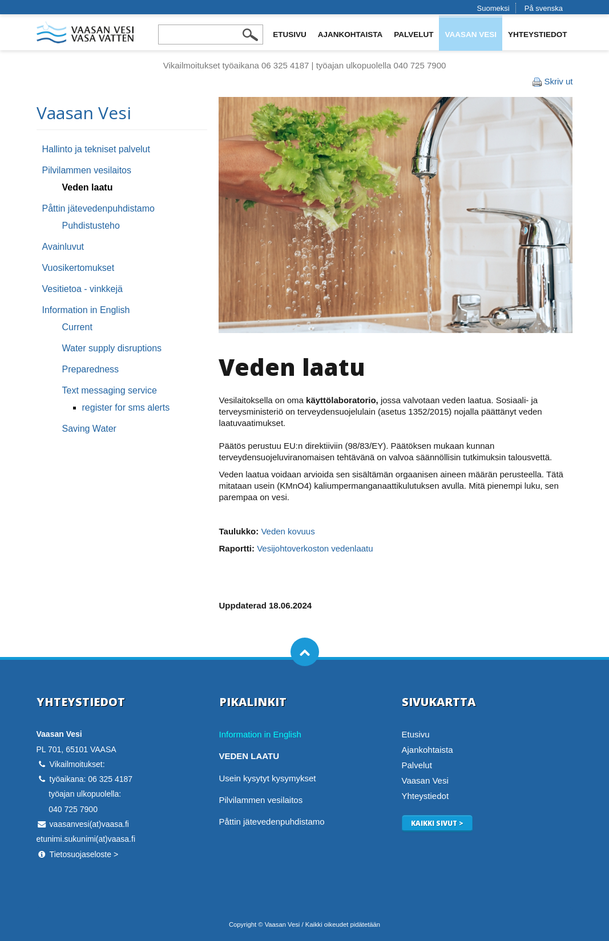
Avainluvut (63, 247)
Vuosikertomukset (78, 268)
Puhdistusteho (91, 225)
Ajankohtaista (350, 34)
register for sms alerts (126, 407)
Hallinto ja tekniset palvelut (96, 149)
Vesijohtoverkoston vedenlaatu (315, 548)
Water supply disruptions (112, 348)
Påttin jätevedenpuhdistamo (98, 208)
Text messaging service (109, 390)
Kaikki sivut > (437, 823)
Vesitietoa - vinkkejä (82, 289)
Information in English (86, 310)
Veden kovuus (287, 531)
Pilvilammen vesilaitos (87, 170)
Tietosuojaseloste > (84, 854)
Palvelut (413, 34)
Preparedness (90, 369)
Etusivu (289, 34)
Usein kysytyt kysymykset (267, 778)
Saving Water (89, 428)
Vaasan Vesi (471, 34)
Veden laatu (87, 187)
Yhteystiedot (537, 34)
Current (77, 327)
